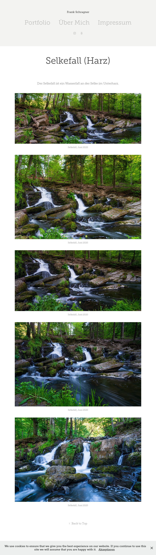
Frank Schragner (78, 12)
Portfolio (37, 22)
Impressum (114, 22)
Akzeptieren (107, 549)
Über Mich (74, 22)
